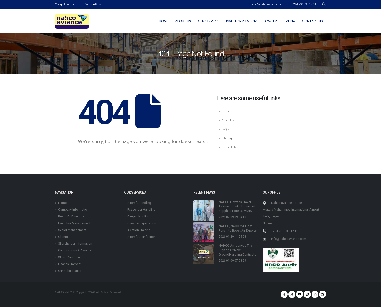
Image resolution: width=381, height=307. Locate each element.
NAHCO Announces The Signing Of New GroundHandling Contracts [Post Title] (237, 250)
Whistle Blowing (95, 4)
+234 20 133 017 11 (302, 4)
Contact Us (229, 147)
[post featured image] (203, 210)
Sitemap (227, 138)
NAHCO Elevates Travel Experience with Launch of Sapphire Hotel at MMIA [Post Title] (237, 206)
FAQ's (225, 129)
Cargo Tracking (65, 4)
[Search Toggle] (324, 4)
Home (163, 21)
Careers (271, 21)
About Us (227, 120)
